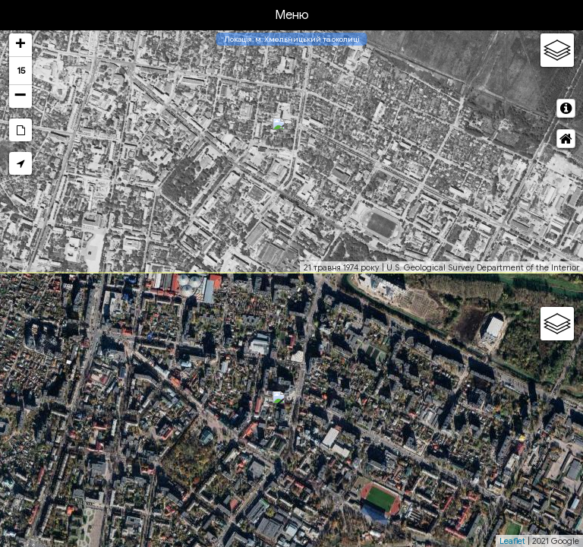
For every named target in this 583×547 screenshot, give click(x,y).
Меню (292, 15)
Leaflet (512, 541)
